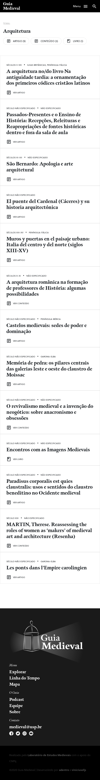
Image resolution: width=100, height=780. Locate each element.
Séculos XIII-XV (14, 232)
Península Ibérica (51, 319)
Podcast (16, 699)
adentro (64, 770)
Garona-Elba (48, 356)
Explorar (17, 672)
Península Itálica (57, 64)
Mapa (14, 684)
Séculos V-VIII (14, 64)
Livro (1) (75, 41)
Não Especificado (51, 108)
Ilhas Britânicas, (37, 64)
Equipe (16, 705)
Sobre (14, 712)
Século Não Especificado (20, 108)
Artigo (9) (16, 41)
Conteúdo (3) (46, 41)
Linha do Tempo (24, 678)
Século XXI (12, 518)
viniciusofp (79, 770)
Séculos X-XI (13, 275)
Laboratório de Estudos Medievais (49, 755)
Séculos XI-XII (14, 157)
